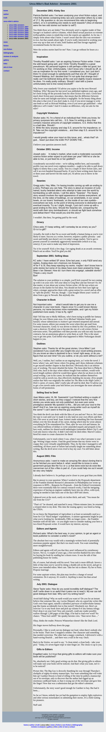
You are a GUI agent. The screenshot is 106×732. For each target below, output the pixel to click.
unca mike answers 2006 (18, 29)
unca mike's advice (11, 21)
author (6, 14)
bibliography (9, 53)
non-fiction (8, 49)
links (5, 64)
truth (5, 18)
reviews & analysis (11, 56)
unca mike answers (16, 25)
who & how (8, 67)
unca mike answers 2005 (18, 31)
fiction (6, 46)
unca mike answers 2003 (18, 35)
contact (7, 71)
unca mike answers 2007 (18, 27)
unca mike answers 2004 (18, 33)
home (6, 11)
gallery (6, 60)
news (6, 42)
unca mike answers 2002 (18, 37)
